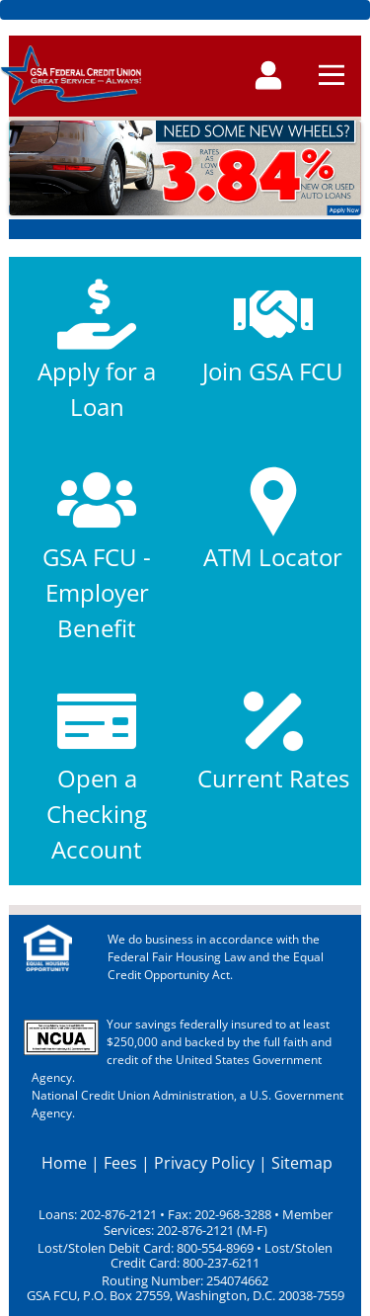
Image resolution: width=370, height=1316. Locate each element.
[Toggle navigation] (268, 77)
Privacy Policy (204, 1163)
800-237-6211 (219, 1263)
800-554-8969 (214, 1248)
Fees (120, 1163)
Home (64, 1163)
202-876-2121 (118, 1214)
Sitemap (302, 1163)
